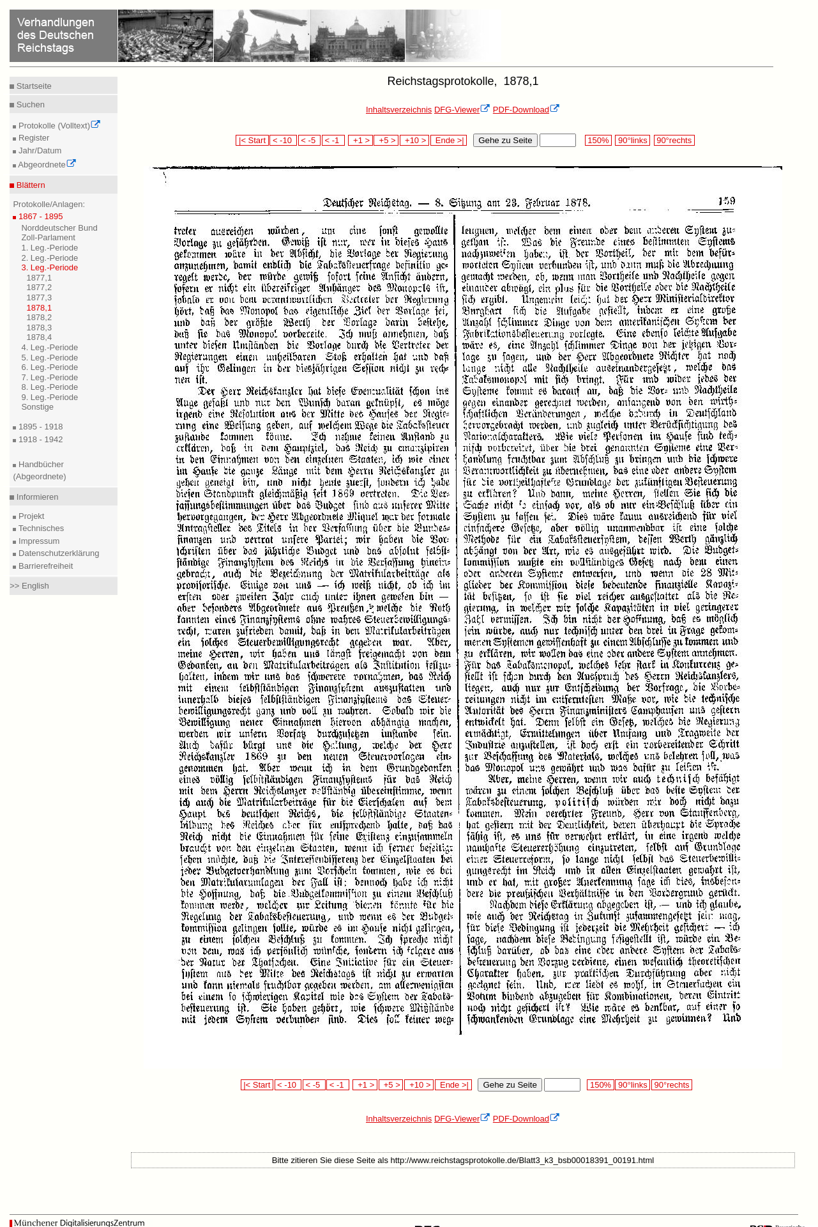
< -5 (310, 140)
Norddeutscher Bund (59, 228)
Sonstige (37, 407)
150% (598, 140)
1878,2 (39, 317)
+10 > (414, 140)
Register (32, 138)
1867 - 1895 (39, 216)
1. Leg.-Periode (49, 247)
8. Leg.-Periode (49, 387)
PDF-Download (526, 109)
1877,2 (39, 287)
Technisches (40, 528)
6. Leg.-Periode (49, 367)
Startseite (33, 86)
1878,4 (39, 337)
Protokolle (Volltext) (58, 125)
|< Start (252, 140)
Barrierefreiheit (44, 566)
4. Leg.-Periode (49, 347)
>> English (29, 585)
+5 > (386, 140)
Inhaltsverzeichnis (399, 109)
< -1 (333, 140)
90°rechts (674, 140)
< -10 (283, 140)
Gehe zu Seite (505, 140)
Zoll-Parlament (48, 237)
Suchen (29, 104)
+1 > (360, 140)
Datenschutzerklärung (57, 553)
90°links (632, 140)
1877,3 (39, 297)
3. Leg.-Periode (49, 267)
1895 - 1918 (39, 426)
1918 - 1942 (39, 439)
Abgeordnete (46, 164)
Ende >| (449, 140)
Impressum (37, 541)
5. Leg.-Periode (49, 357)
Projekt (30, 516)
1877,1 (39, 277)
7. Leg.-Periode (49, 377)
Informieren (36, 497)
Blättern (29, 185)
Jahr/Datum (38, 150)
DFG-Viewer (462, 109)
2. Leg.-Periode (49, 258)
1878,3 (39, 327)
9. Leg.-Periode (49, 397)
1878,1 (39, 308)
